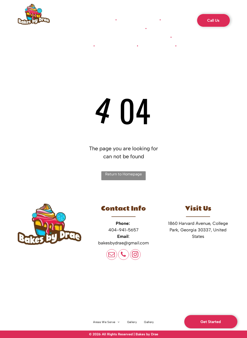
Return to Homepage (123, 174)
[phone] (123, 255)
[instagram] (135, 255)
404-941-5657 (123, 230)
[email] (111, 255)
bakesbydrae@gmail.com (123, 243)
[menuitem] (102, 19)
